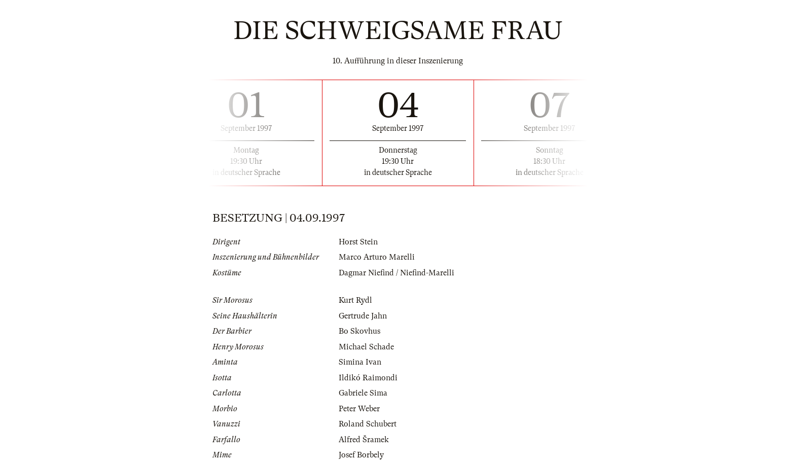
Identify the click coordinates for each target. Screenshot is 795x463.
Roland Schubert (367, 424)
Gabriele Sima (363, 393)
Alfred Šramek (364, 439)
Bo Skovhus (359, 331)
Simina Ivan (360, 362)
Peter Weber (359, 408)
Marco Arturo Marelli (377, 257)
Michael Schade (366, 346)
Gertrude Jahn (363, 315)
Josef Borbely (361, 454)
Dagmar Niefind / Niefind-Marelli (396, 272)
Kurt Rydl (355, 300)
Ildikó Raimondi (368, 377)
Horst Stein (358, 241)
